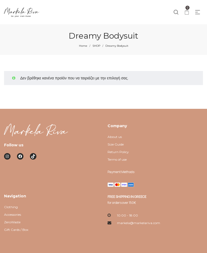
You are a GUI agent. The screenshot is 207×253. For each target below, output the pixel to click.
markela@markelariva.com (138, 223)
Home (83, 46)
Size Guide (116, 144)
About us (115, 137)
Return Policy (118, 152)
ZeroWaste (12, 222)
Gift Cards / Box (16, 230)
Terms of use (117, 159)
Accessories (12, 214)
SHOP (96, 46)
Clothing (11, 207)
